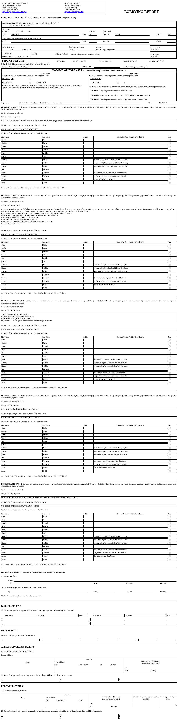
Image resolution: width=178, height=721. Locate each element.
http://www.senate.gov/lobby (74, 12)
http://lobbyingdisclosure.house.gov (14, 12)
